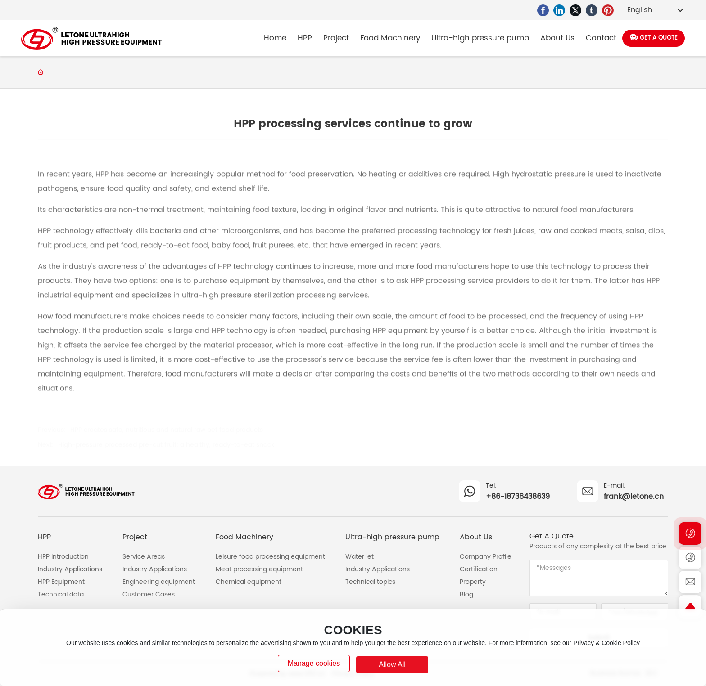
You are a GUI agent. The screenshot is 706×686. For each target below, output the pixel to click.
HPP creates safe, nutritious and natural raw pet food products (166, 426)
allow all (392, 670)
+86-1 (496, 496)
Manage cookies (314, 663)
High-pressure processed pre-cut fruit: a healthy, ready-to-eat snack (166, 440)
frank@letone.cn (634, 496)
